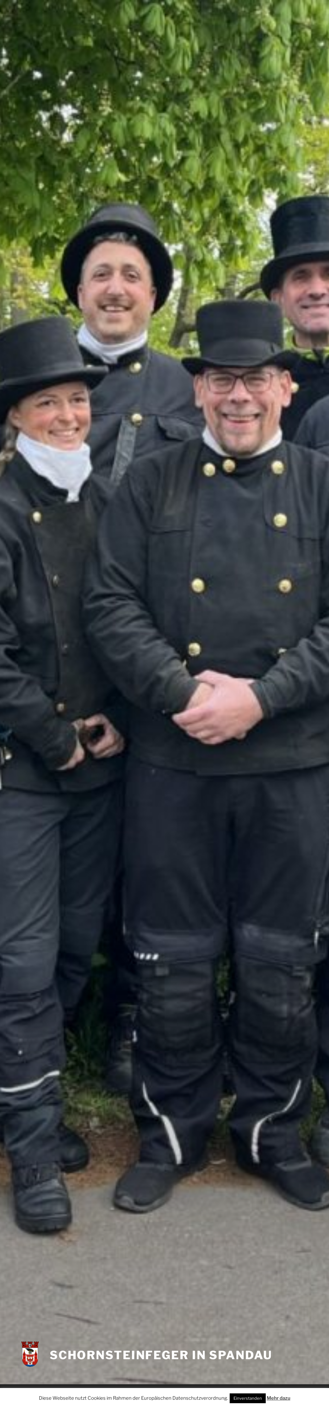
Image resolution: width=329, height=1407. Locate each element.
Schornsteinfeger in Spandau (161, 1355)
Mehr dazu (278, 1398)
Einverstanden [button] (247, 1398)
